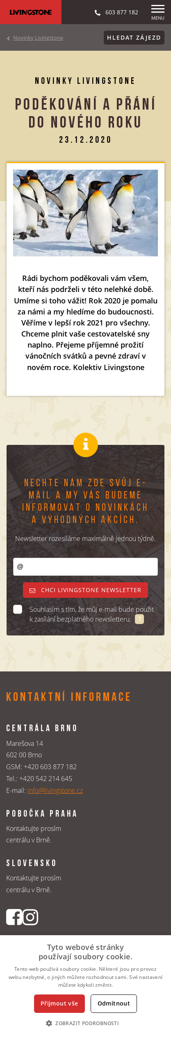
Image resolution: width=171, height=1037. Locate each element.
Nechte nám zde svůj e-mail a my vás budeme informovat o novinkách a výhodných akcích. (85, 501)
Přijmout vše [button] (59, 1003)
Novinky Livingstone (38, 37)
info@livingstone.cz (55, 790)
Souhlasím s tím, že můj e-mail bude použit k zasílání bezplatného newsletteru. (92, 614)
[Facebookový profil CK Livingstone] (14, 917)
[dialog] (85, 986)
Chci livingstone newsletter (85, 590)
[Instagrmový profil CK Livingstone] (30, 917)
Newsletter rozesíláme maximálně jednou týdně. (85, 538)
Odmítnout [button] (114, 1003)
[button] (85, 1023)
